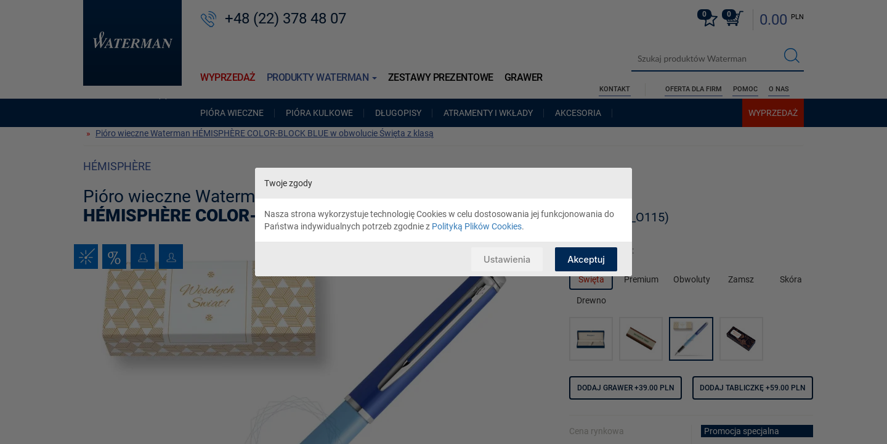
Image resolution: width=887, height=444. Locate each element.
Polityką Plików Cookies (477, 226)
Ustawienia (504, 259)
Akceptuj (585, 259)
